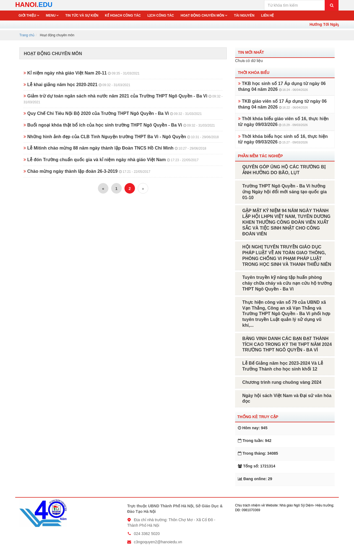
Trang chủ (26, 35)
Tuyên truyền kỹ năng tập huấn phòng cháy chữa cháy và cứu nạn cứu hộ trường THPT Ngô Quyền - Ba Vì (287, 283)
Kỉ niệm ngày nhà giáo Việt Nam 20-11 (82, 73)
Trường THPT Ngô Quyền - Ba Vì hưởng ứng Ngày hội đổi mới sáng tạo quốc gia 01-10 (284, 192)
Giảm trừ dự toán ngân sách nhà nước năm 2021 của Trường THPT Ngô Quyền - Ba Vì (123, 99)
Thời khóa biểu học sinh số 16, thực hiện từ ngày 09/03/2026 (283, 139)
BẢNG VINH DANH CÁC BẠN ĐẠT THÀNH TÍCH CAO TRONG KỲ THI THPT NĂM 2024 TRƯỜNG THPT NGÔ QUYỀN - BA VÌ (287, 344)
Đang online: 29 (255, 479)
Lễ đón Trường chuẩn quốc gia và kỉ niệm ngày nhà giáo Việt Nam (111, 159)
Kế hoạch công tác (123, 15)
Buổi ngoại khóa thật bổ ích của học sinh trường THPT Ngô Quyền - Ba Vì (119, 125)
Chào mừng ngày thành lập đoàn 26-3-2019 (87, 171)
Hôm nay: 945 (252, 428)
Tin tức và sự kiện (81, 15)
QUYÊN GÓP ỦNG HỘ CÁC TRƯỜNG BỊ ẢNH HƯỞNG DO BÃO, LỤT (284, 169)
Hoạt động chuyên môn (203, 15)
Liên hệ (267, 15)
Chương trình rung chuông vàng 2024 (281, 382)
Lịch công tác (160, 15)
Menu (51, 15)
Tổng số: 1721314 (256, 466)
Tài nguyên (244, 15)
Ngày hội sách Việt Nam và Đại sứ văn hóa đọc (286, 398)
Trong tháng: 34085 (258, 453)
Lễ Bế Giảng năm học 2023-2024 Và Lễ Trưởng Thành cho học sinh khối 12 (282, 366)
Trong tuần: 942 (254, 440)
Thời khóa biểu (253, 72)
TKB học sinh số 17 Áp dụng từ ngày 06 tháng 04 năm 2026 (282, 86)
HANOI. (34, 4)
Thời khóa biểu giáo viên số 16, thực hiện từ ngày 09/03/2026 (283, 121)
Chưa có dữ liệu (249, 60)
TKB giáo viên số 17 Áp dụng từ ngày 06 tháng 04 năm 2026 (282, 104)
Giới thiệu (28, 15)
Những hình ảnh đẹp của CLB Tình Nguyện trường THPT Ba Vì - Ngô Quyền (121, 136)
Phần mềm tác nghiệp (260, 156)
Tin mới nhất (251, 52)
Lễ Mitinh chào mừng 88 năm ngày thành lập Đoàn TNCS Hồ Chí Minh (115, 148)
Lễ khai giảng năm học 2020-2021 (77, 84)
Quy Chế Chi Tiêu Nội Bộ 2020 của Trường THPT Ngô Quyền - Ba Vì (113, 113)
